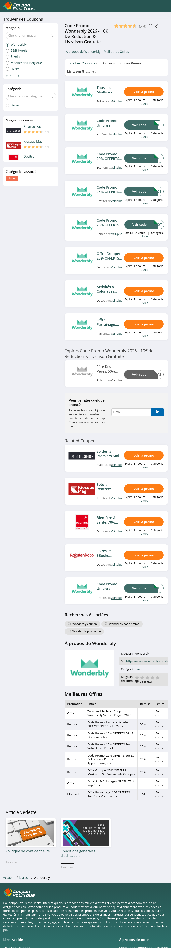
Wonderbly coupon (84, 624)
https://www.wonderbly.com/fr (147, 661)
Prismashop (32, 126)
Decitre (29, 156)
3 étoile (147, 677)
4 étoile (152, 677)
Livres (11, 178)
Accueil (8, 877)
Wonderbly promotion (86, 631)
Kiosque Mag (33, 141)
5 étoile (157, 677)
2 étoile (142, 677)
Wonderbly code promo (124, 624)
